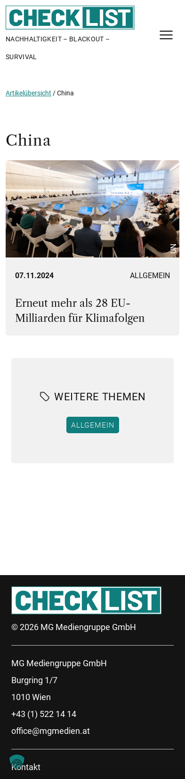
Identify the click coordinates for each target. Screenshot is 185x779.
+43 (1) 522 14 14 (43, 714)
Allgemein (150, 275)
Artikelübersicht (28, 93)
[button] (17, 762)
